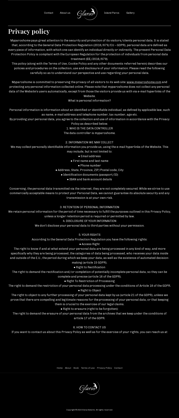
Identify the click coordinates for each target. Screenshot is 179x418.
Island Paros (111, 12)
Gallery (130, 12)
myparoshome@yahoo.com (89, 336)
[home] (87, 13)
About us (65, 12)
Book (76, 368)
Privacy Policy (104, 368)
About (68, 368)
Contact (48, 12)
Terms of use (88, 368)
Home (60, 368)
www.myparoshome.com (144, 82)
